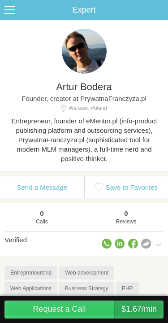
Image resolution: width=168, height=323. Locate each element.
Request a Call (98, 310)
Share (159, 10)
